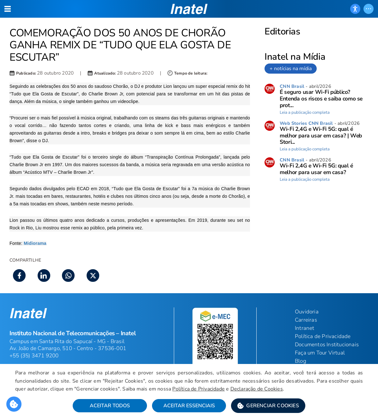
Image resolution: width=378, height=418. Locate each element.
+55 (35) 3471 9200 (34, 355)
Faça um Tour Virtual (320, 352)
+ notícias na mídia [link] (291, 68)
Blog (300, 361)
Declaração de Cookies (256, 388)
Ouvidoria (307, 311)
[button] (268, 405)
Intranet (304, 328)
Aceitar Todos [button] (110, 405)
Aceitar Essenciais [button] (189, 405)
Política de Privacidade (198, 388)
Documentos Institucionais (327, 344)
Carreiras (306, 320)
